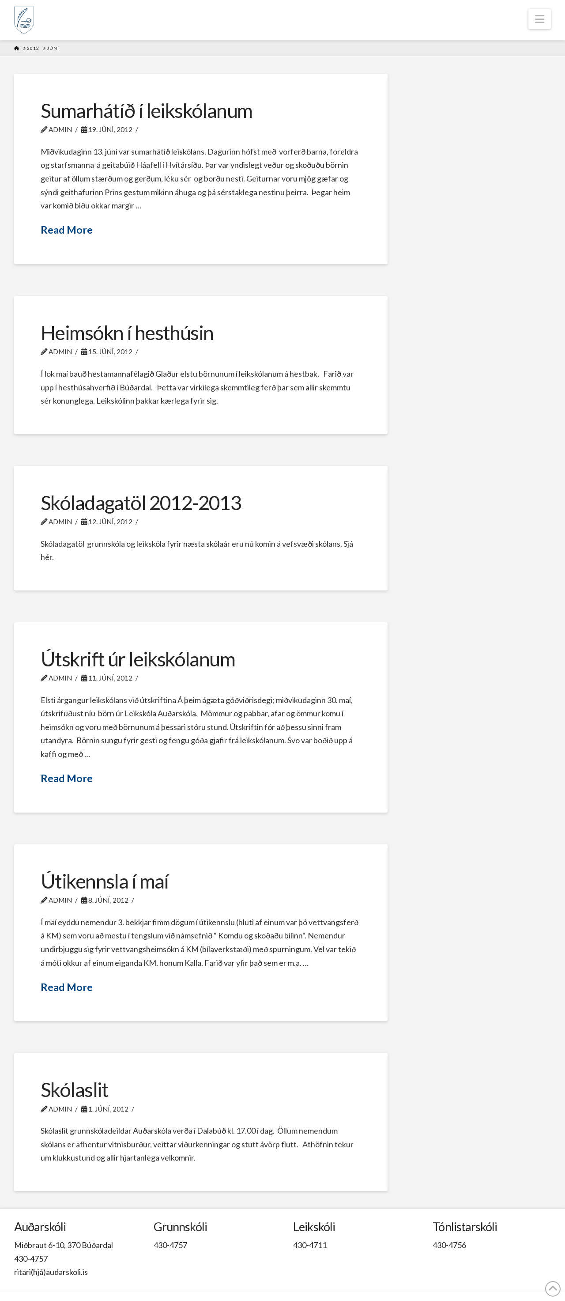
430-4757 (31, 1258)
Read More (67, 229)
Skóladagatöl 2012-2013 (141, 502)
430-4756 (449, 1245)
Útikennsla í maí (105, 881)
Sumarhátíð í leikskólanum (146, 110)
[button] (539, 19)
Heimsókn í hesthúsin (127, 332)
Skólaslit (75, 1089)
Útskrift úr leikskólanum (138, 659)
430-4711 (310, 1245)
